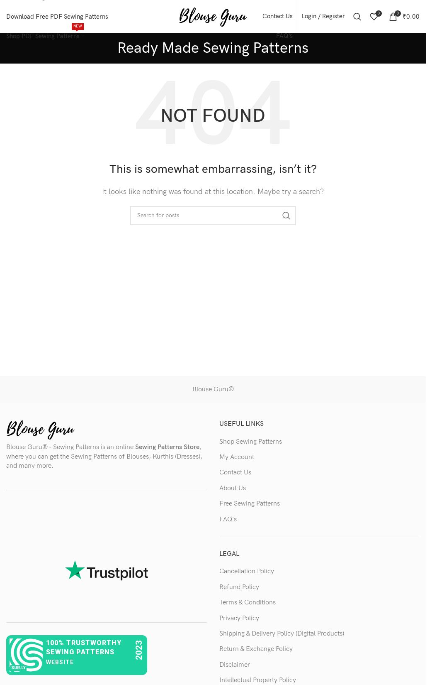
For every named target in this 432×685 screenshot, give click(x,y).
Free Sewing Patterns (249, 504)
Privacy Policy (239, 618)
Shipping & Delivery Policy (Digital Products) (281, 634)
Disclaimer (234, 665)
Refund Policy (239, 588)
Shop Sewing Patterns (250, 442)
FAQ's (228, 519)
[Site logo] (213, 16)
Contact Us (235, 473)
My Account (236, 458)
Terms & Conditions (247, 603)
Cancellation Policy (246, 572)
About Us (232, 489)
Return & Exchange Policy (256, 649)
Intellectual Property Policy (257, 681)
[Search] (357, 16)
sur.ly (18, 667)
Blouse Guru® (213, 390)
